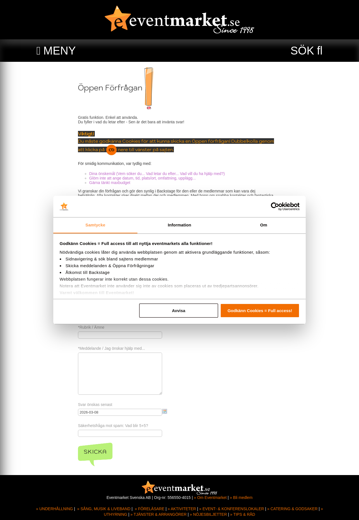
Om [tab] (263, 224)
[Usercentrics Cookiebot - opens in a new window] (275, 206)
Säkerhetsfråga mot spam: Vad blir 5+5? (114, 425)
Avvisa (178, 310)
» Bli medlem (241, 497)
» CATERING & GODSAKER (292, 509)
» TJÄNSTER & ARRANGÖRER (158, 514)
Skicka (96, 451)
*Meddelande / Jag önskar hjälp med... (112, 348)
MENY (59, 50)
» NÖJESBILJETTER (208, 514)
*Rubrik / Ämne (92, 327)
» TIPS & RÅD (242, 514)
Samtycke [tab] (95, 224)
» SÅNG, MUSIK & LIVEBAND (103, 509)
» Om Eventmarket (210, 497)
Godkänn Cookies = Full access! (259, 310)
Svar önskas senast (96, 404)
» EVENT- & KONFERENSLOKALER (231, 509)
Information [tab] (179, 224)
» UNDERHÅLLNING (54, 509)
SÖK (302, 50)
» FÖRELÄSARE (149, 509)
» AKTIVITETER (182, 509)
